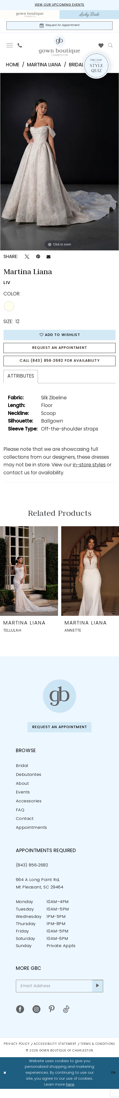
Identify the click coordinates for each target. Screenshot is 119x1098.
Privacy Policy (17, 1053)
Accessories (28, 809)
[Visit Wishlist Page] (101, 46)
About (22, 791)
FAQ (20, 818)
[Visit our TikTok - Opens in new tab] (66, 1018)
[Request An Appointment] (59, 26)
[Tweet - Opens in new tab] (27, 258)
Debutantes (28, 783)
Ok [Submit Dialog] (112, 1082)
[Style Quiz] (96, 66)
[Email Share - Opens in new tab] (48, 258)
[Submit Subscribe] (97, 995)
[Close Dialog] (5, 1082)
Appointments (31, 835)
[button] (9, 47)
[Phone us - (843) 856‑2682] (19, 47)
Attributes (20, 383)
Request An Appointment (60, 352)
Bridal (22, 774)
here (70, 1094)
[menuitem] (30, 15)
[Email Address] (59, 995)
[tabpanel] (59, 163)
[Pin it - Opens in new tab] (38, 258)
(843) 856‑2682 (32, 873)
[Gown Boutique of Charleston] (59, 702)
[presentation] (29, 577)
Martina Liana (44, 66)
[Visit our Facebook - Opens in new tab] (20, 1018)
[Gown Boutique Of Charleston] (59, 46)
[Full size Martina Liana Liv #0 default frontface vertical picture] (59, 163)
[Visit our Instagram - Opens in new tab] (36, 1018)
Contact (24, 827)
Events (23, 800)
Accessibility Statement (55, 1053)
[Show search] (110, 47)
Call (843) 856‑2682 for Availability (59, 366)
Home (12, 66)
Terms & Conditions (98, 1053)
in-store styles (89, 471)
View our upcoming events (59, 5)
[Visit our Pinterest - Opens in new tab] (52, 1018)
